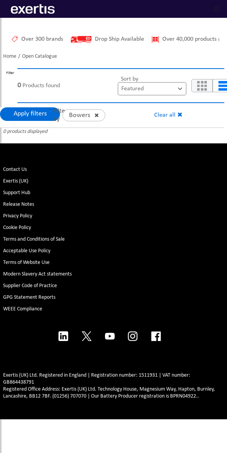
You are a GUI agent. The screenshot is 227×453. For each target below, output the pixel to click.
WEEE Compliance (22, 309)
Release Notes (18, 204)
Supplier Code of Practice (30, 286)
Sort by (129, 79)
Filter (10, 73)
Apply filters (30, 113)
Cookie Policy (17, 228)
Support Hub (16, 193)
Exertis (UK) (15, 181)
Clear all (164, 115)
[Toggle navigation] (217, 9)
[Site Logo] (29, 9)
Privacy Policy (17, 216)
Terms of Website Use (26, 262)
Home (9, 56)
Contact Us (15, 169)
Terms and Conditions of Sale (34, 239)
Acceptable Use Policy (26, 251)
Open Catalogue (39, 56)
